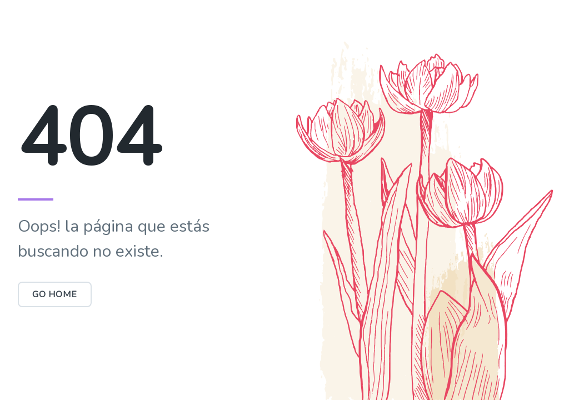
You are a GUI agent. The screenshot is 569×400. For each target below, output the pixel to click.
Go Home (54, 294)
